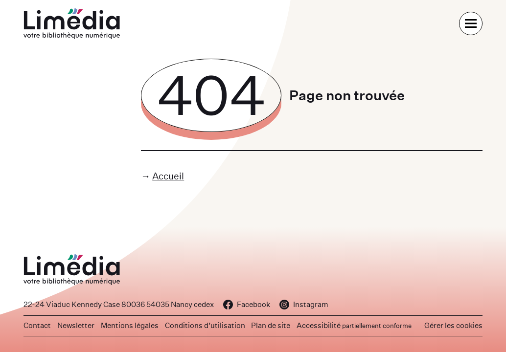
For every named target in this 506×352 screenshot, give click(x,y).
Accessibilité (354, 325)
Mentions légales (130, 325)
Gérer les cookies (453, 325)
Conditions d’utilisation (205, 325)
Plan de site (270, 325)
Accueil (168, 175)
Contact (37, 325)
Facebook (246, 304)
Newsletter (75, 325)
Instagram (303, 304)
